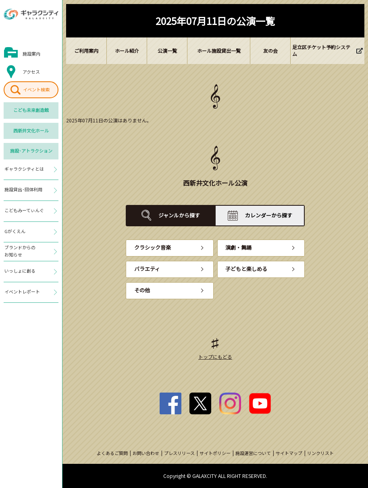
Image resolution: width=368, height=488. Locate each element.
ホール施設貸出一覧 (219, 50)
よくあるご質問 (112, 453)
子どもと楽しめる (246, 269)
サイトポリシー (215, 453)
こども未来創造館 (31, 110)
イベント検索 (36, 89)
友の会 (270, 50)
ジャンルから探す (179, 215)
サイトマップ (289, 453)
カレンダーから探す (268, 215)
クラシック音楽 (152, 247)
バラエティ (147, 269)
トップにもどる (215, 356)
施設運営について (253, 453)
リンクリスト (320, 453)
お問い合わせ (146, 453)
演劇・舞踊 (238, 247)
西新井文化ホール (31, 130)
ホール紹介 (127, 50)
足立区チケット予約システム (321, 50)
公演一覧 (167, 50)
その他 (142, 290)
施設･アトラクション (31, 150)
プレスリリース (179, 453)
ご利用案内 (86, 50)
